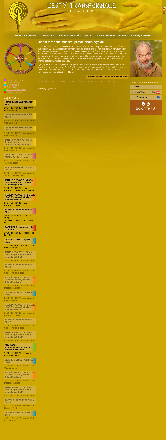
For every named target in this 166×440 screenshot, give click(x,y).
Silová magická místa (15, 89)
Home (18, 35)
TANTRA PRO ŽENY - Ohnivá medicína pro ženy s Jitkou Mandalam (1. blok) (19, 182)
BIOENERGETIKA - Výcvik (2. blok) (19, 293)
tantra (104, 81)
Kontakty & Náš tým (141, 35)
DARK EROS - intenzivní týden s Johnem (19, 228)
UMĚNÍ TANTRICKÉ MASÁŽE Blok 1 (19, 103)
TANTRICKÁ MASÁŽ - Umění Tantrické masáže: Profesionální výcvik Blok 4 (18, 142)
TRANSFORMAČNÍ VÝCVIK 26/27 (76, 35)
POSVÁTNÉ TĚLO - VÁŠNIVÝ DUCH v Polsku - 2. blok (19, 156)
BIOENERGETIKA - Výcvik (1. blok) (19, 240)
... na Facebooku (139, 97)
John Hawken (30, 35)
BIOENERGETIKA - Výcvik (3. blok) (19, 361)
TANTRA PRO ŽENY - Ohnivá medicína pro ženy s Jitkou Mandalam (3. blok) (19, 334)
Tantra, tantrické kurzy (15, 80)
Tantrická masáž (12, 82)
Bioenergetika (11, 85)
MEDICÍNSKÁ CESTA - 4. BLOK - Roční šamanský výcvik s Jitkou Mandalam (20, 374)
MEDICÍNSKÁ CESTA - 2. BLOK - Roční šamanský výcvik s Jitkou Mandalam (20, 279)
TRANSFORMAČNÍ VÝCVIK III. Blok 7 (19, 321)
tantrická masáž (58, 81)
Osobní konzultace (106, 35)
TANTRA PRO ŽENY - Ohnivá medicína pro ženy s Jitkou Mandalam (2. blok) (19, 254)
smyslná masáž (93, 81)
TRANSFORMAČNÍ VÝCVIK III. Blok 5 (19, 168)
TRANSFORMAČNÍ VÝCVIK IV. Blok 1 (19, 211)
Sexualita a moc (12, 92)
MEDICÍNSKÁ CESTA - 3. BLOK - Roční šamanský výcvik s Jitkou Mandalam (20, 307)
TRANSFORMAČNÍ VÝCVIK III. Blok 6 (19, 266)
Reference (123, 35)
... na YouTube (138, 92)
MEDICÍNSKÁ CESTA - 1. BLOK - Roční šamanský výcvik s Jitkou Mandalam (20, 197)
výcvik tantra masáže (75, 81)
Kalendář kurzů (48, 35)
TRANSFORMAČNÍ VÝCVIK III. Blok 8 (19, 401)
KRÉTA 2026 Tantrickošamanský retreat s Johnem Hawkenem (18, 347)
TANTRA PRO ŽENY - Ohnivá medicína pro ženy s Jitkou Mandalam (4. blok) (19, 389)
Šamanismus (11, 87)
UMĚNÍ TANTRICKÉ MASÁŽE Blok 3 (19, 128)
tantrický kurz (114, 81)
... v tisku (135, 87)
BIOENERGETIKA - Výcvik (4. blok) (19, 413)
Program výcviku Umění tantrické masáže (107, 77)
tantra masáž (43, 81)
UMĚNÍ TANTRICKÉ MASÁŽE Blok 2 (19, 115)
